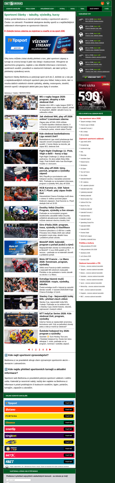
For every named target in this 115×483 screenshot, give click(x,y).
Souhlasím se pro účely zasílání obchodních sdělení (34, 409)
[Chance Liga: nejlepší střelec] (81, 113)
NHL (82, 230)
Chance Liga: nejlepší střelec (94, 114)
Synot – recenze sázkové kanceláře (91, 361)
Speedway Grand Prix (87, 301)
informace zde (43, 470)
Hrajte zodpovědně (9, 467)
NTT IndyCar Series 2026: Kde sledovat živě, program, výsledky (56, 316)
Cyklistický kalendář (86, 270)
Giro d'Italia (84, 254)
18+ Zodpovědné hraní (75, 479)
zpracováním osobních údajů (26, 409)
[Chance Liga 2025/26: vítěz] (81, 142)
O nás (5, 479)
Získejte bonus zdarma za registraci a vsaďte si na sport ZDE (35, 31)
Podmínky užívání (36, 479)
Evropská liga (85, 223)
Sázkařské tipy (85, 92)
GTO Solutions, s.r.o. (92, 479)
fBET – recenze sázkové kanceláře (91, 375)
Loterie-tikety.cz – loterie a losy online (51, 431)
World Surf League (86, 314)
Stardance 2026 (85, 331)
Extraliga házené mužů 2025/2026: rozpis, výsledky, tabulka (54, 282)
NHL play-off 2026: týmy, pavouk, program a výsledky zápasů (55, 171)
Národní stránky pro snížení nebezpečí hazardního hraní (84, 474)
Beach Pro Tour (85, 284)
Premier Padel (85, 311)
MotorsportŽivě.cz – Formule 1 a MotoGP (21, 438)
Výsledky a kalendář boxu (88, 318)
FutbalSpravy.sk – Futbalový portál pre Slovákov (54, 445)
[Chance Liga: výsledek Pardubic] (81, 127)
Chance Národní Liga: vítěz (93, 107)
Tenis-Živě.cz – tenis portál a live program (21, 435)
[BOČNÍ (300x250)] (93, 187)
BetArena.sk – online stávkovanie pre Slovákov (54, 435)
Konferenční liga (85, 227)
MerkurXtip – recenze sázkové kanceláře (93, 365)
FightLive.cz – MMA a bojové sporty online (21, 424)
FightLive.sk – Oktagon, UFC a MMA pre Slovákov (55, 438)
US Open (83, 247)
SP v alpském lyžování (87, 264)
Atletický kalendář (86, 274)
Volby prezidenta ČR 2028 (88, 324)
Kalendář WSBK (85, 304)
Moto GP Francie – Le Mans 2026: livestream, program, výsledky (54, 262)
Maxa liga (83, 233)
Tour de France (85, 250)
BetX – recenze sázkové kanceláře (91, 368)
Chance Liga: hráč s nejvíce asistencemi (97, 150)
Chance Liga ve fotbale (87, 203)
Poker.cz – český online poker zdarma (20, 448)
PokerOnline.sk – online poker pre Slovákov (53, 451)
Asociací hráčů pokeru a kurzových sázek (17, 463)
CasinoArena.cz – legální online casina (20, 451)
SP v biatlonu (84, 260)
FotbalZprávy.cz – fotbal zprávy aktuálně (21, 428)
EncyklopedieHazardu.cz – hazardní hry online (54, 424)
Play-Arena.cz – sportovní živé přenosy (20, 441)
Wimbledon (84, 243)
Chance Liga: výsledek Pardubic (95, 128)
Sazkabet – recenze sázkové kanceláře (92, 355)
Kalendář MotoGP (86, 257)
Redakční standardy (23, 479)
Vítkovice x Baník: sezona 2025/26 (95, 135)
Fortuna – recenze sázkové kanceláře (92, 344)
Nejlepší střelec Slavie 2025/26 (94, 121)
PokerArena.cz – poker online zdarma (20, 445)
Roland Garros (85, 240)
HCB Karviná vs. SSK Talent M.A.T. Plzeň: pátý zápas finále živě (56, 190)
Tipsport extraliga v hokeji (88, 200)
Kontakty (11, 479)
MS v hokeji (84, 210)
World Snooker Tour (86, 277)
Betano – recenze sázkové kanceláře (92, 351)
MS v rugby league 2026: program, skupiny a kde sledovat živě (53, 99)
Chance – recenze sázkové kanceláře (92, 358)
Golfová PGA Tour (86, 280)
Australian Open (85, 237)
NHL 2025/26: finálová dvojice (94, 99)
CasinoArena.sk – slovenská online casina (52, 448)
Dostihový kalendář (86, 287)
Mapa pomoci (62, 474)
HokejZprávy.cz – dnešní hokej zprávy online (22, 431)
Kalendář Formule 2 (86, 291)
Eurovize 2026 (85, 338)
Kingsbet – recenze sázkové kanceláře (92, 371)
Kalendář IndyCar (86, 297)
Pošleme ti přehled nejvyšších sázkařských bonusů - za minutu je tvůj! (37, 401)
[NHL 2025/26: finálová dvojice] (81, 98)
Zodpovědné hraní (95, 460)
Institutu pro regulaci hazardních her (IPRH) (58, 460)
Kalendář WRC (85, 307)
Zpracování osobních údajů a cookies (55, 479)
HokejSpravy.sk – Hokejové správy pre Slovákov (54, 441)
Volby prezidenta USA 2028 (89, 328)
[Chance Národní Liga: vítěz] (81, 106)
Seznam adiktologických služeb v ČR (46, 474)
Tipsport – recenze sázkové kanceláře (92, 348)
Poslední (50, 349)
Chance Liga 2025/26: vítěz (93, 143)
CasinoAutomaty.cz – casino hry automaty (52, 428)
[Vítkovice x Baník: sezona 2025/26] (81, 134)
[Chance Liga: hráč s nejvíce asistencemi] (81, 149)
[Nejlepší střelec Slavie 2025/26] (81, 120)
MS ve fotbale (85, 213)
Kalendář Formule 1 (86, 206)
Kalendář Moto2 (85, 294)
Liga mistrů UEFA (86, 220)
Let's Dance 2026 (86, 334)
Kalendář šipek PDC (87, 267)
